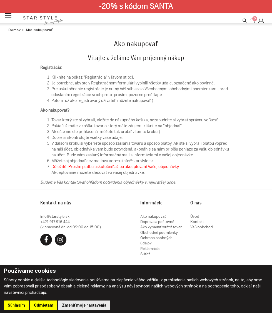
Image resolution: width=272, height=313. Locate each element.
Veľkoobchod (201, 227)
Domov (14, 30)
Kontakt (197, 222)
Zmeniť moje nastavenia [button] (84, 305)
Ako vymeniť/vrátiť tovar (161, 227)
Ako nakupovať (39, 30)
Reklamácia (149, 249)
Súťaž (145, 254)
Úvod (194, 216)
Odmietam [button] (43, 305)
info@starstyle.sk (138, 161)
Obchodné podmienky (159, 233)
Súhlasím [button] (16, 305)
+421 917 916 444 (55, 222)
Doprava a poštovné (157, 222)
